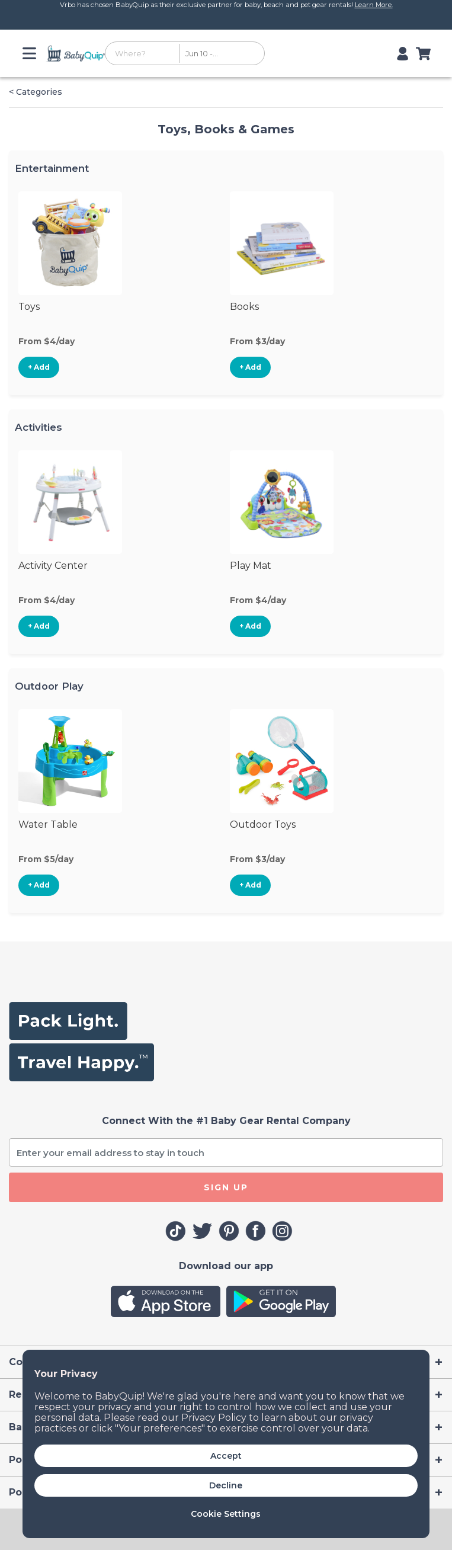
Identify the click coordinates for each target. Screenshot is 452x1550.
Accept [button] (226, 1455)
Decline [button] (225, 1485)
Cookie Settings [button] (226, 1514)
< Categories (35, 92)
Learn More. (374, 5)
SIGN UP (226, 1187)
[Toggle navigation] (32, 53)
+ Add (39, 367)
